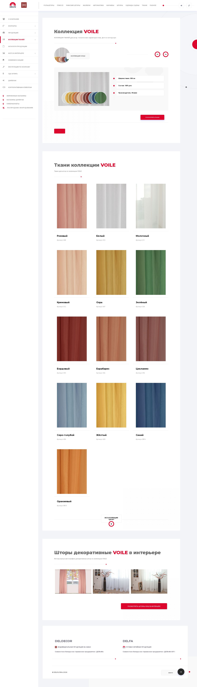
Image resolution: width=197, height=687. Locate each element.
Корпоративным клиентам (20, 87)
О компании (13, 19)
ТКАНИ (144, 5)
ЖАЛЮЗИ (86, 5)
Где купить (13, 74)
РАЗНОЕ (153, 5)
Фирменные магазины (14, 96)
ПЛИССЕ (60, 5)
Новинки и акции (15, 60)
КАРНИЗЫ (110, 5)
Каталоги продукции (17, 46)
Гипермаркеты (11, 104)
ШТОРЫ (120, 5)
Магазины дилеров (13, 100)
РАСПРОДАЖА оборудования (18, 108)
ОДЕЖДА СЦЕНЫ (132, 5)
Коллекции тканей (16, 40)
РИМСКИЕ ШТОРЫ (73, 5)
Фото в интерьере (16, 53)
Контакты (12, 26)
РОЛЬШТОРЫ (49, 5)
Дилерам (12, 80)
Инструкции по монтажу (19, 67)
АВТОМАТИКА (98, 5)
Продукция (13, 33)
